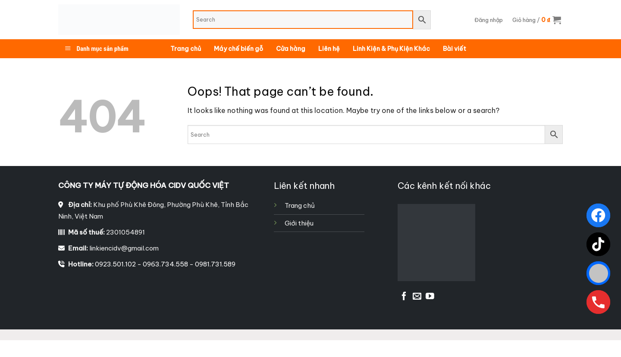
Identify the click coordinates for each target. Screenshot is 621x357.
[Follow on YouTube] (430, 296)
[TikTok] (598, 244)
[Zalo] (598, 273)
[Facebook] (598, 215)
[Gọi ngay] (598, 302)
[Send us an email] (417, 296)
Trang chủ (185, 48)
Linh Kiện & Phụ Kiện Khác (391, 48)
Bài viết (454, 48)
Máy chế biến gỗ (238, 48)
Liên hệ (329, 48)
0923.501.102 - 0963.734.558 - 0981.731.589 (165, 264)
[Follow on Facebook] (404, 296)
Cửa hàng (290, 48)
